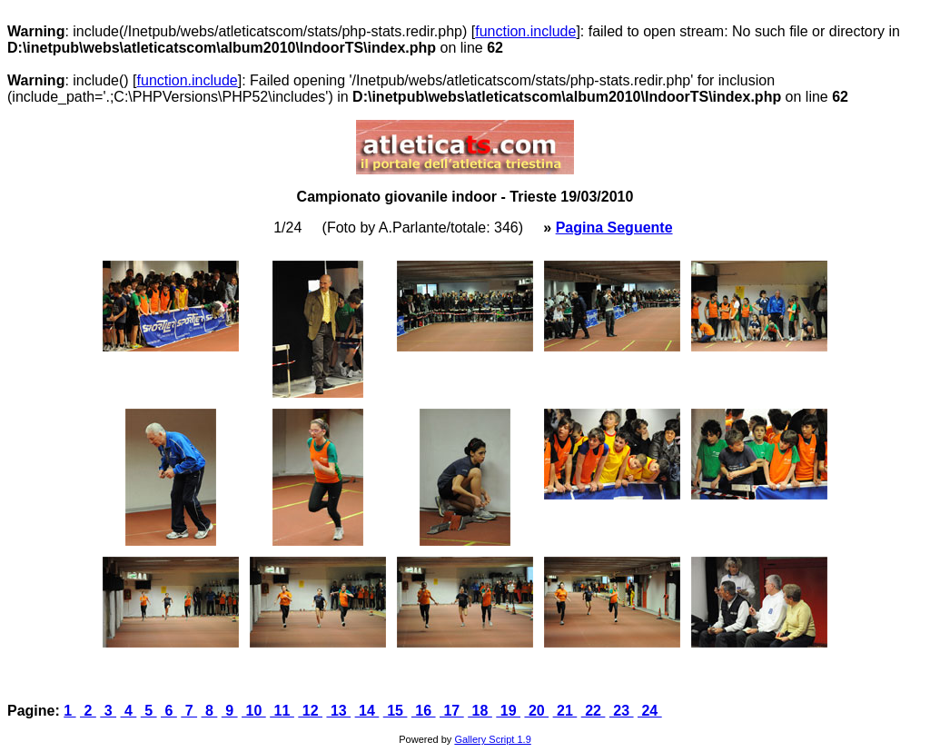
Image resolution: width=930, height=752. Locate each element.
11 (282, 710)
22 (593, 710)
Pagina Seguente (614, 227)
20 (536, 710)
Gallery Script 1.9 (492, 739)
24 (650, 710)
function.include (525, 31)
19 (508, 710)
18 (480, 710)
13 (338, 710)
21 (565, 710)
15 (395, 710)
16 (423, 710)
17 (452, 710)
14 (367, 710)
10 (254, 710)
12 (310, 710)
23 (621, 710)
